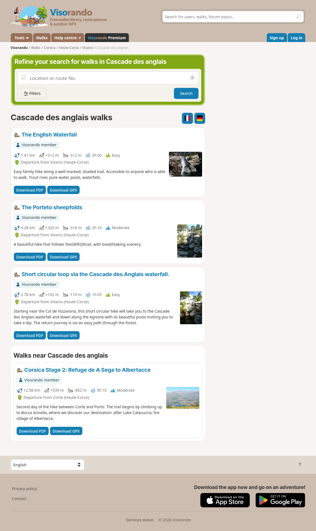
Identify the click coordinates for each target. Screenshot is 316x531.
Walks (42, 37)
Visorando (19, 47)
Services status (140, 519)
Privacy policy (24, 488)
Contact (19, 498)
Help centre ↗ (67, 37)
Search (186, 93)
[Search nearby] (192, 77)
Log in (296, 37)
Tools (21, 37)
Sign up (277, 37)
